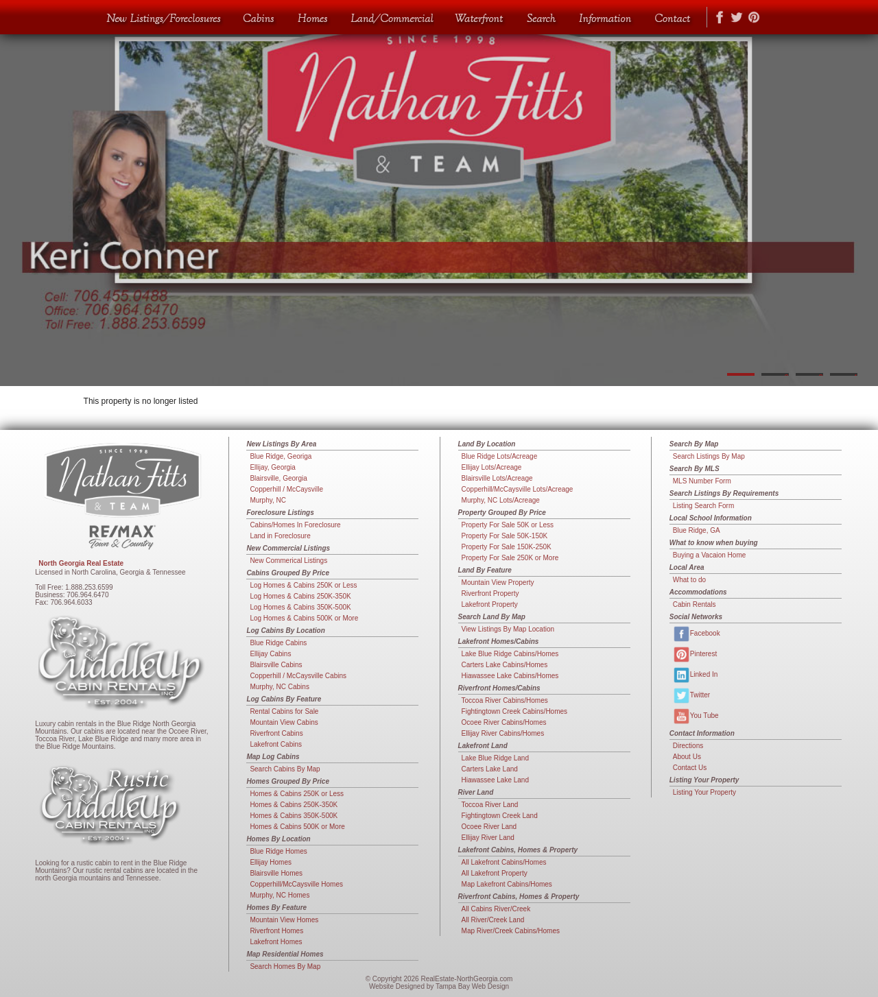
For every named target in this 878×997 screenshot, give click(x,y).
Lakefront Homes (276, 942)
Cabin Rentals (694, 604)
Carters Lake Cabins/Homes (505, 665)
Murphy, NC (268, 500)
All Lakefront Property (494, 873)
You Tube (696, 716)
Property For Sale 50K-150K (505, 536)
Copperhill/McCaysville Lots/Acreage (517, 489)
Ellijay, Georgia (273, 467)
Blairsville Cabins (276, 665)
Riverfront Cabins (276, 733)
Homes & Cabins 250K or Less (297, 793)
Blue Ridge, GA (696, 530)
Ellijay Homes (271, 862)
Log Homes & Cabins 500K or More (304, 618)
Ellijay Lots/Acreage (492, 467)
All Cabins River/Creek (496, 909)
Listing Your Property (704, 792)
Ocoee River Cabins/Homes (504, 722)
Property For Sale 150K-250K (506, 547)
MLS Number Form (702, 481)
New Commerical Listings (288, 560)
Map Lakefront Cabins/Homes (507, 884)
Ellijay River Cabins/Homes (503, 733)
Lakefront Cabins (276, 744)
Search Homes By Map (285, 966)
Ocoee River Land (489, 826)
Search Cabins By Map (285, 769)
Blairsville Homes (276, 873)
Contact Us (690, 767)
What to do (689, 580)
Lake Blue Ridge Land (495, 758)
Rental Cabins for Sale (284, 711)
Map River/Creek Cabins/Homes (511, 931)
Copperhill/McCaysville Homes (296, 884)
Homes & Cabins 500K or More (297, 826)
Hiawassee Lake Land (495, 780)
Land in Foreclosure (280, 536)
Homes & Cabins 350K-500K (293, 815)
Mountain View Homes (284, 920)
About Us (687, 756)
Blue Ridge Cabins (278, 643)
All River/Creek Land (493, 920)
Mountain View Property (498, 582)
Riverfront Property (490, 593)
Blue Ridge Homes (278, 851)
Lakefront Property (490, 604)
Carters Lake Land (490, 769)
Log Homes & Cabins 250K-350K (300, 596)
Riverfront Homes (276, 931)
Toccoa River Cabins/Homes (505, 700)
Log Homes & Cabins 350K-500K (300, 607)
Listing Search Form (703, 505)
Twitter (691, 695)
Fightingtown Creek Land (500, 815)
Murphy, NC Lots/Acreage (501, 500)
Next (861, 193)
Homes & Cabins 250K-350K (293, 804)
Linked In (695, 675)
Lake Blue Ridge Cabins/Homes (510, 654)
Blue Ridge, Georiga (280, 456)
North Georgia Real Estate (80, 563)
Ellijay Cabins (270, 654)
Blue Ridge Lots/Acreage (500, 456)
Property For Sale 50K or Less (508, 525)
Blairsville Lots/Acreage (497, 478)
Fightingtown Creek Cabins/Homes (515, 711)
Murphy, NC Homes (279, 895)
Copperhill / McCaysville (286, 489)
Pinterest (695, 654)
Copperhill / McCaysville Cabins (298, 676)
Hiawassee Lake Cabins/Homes (510, 676)
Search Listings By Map (709, 456)
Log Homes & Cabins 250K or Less (303, 585)
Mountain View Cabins (284, 722)
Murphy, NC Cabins (279, 686)
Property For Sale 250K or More (510, 558)
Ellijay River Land (488, 837)
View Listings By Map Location (508, 629)
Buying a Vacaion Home (709, 555)
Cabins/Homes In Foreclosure (295, 525)
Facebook (696, 633)
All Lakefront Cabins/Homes (504, 862)
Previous (17, 193)
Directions (688, 745)
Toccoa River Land (490, 804)
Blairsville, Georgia (278, 478)
